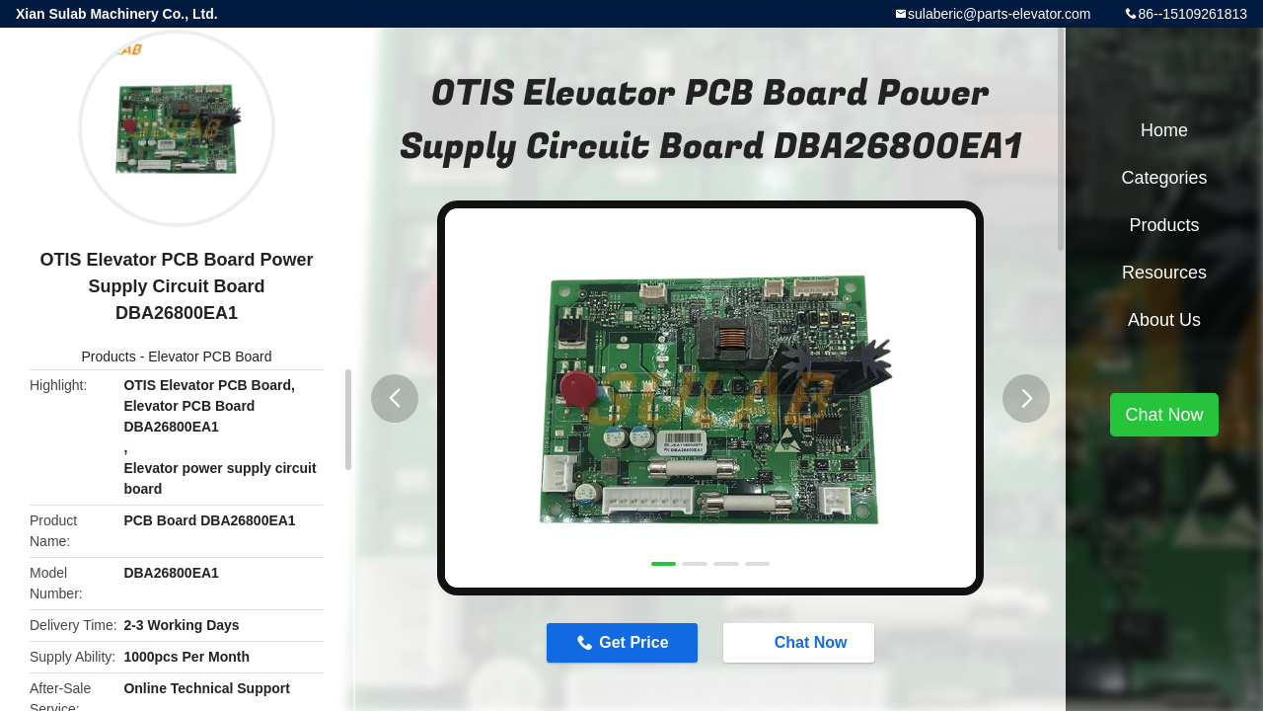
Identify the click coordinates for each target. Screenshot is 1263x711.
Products (109, 356)
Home (1164, 130)
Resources (1164, 272)
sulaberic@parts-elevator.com (999, 14)
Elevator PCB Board (209, 356)
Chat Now (801, 642)
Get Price (633, 642)
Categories (1164, 178)
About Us (1164, 320)
